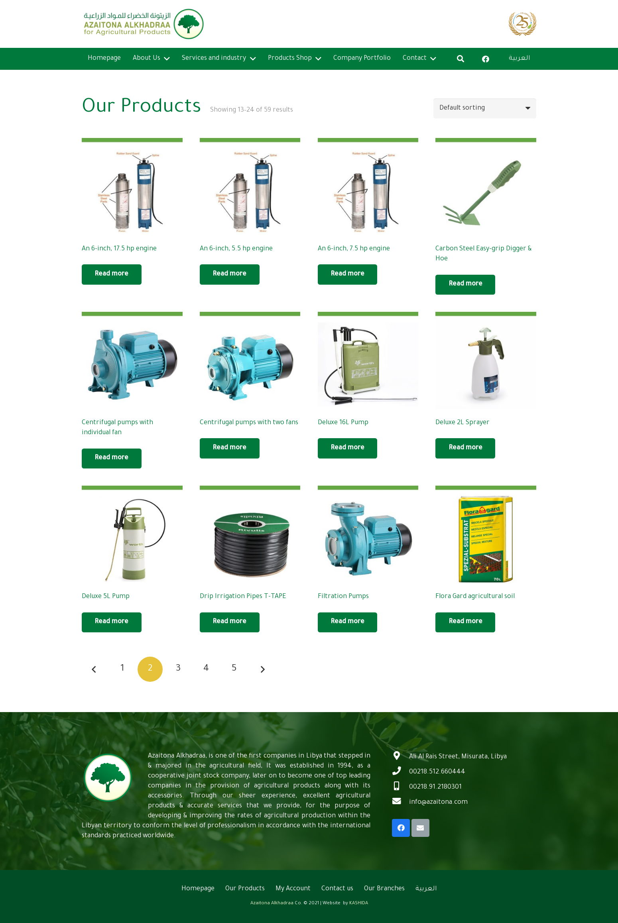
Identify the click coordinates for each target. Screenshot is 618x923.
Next (262, 669)
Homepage (198, 889)
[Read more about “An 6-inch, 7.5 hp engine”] (348, 274)
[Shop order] (484, 108)
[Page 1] (122, 669)
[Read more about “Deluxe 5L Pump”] (112, 622)
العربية (426, 889)
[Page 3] (178, 669)
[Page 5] (234, 669)
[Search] (460, 59)
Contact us (337, 889)
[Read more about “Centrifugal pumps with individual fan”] (112, 458)
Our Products (245, 889)
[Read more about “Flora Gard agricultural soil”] (465, 622)
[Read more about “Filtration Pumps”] (348, 622)
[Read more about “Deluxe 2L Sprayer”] (465, 448)
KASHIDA (358, 903)
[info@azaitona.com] (400, 802)
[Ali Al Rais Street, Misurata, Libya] (400, 757)
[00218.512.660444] (400, 772)
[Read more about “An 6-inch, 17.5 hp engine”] (112, 274)
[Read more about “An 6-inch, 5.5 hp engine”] (230, 274)
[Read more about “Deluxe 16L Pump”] (348, 448)
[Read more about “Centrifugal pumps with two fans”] (230, 448)
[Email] (420, 828)
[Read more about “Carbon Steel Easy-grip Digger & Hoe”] (465, 285)
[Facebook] (485, 59)
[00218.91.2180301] (400, 787)
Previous (94, 669)
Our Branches (384, 889)
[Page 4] (206, 669)
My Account (293, 889)
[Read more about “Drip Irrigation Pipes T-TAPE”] (230, 622)
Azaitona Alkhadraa (271, 903)
